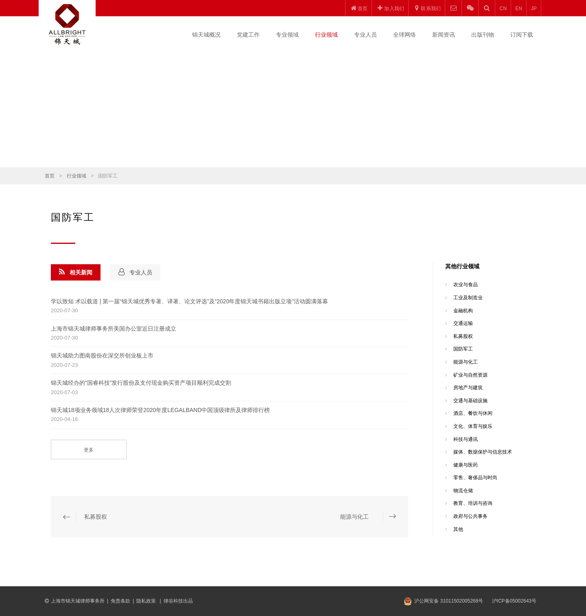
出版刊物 (482, 34)
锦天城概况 (206, 34)
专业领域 (287, 34)
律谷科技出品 (178, 601)
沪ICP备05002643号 (514, 601)
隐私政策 (146, 601)
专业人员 (365, 34)
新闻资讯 (443, 34)
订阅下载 (521, 34)
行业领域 (326, 34)
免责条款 (120, 601)
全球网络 (404, 34)
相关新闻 (75, 272)
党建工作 (248, 34)
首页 (50, 176)
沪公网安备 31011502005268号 (448, 601)
